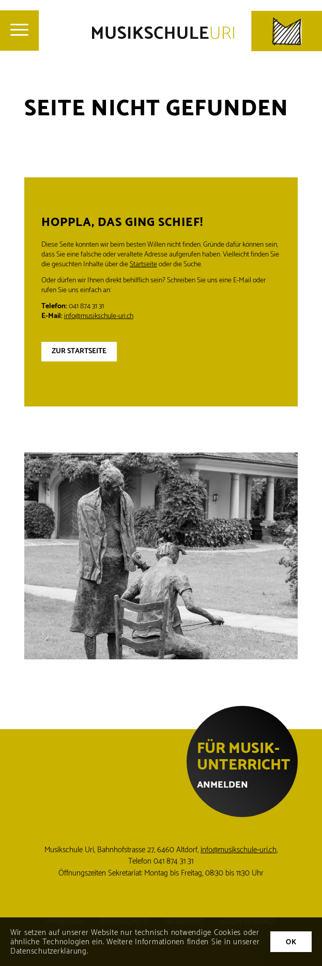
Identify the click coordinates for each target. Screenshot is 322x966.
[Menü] (19, 30)
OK (291, 942)
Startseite (143, 264)
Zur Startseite (79, 351)
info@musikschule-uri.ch (98, 316)
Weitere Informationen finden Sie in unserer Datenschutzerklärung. (135, 946)
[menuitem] (19, 30)
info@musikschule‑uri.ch (239, 849)
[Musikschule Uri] (207, 31)
